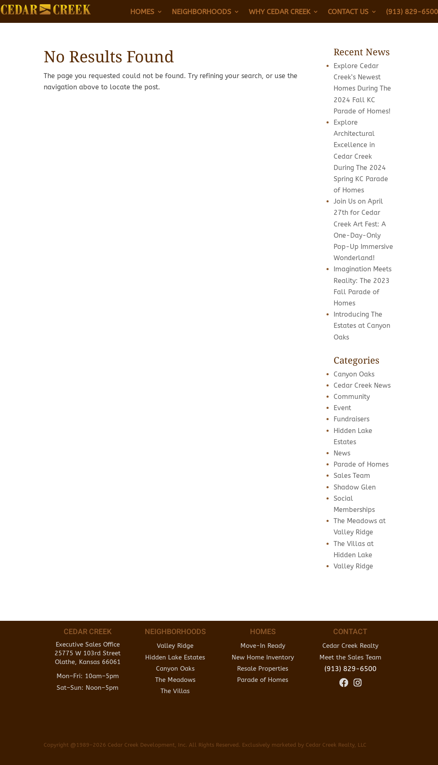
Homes (142, 12)
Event (342, 408)
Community (352, 397)
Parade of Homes (361, 464)
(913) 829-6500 (412, 12)
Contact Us (348, 12)
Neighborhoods (201, 12)
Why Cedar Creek (279, 12)
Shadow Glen (355, 487)
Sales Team (352, 476)
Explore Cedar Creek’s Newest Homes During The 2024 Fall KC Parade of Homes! (362, 88)
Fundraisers (351, 419)
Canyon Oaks (354, 374)
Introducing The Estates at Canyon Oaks (362, 325)
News (342, 453)
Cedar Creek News (362, 385)
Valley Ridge (353, 566)
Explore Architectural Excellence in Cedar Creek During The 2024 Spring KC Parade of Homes (361, 156)
